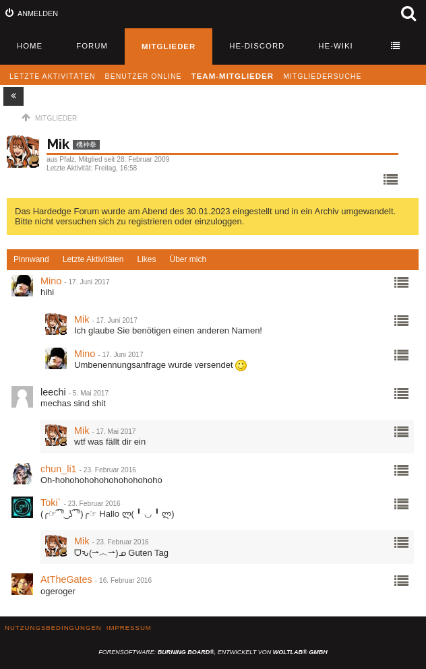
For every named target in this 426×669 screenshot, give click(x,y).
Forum (92, 46)
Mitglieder (168, 46)
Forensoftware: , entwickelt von (212, 652)
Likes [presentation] (146, 259)
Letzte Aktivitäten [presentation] (93, 259)
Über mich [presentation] (187, 259)
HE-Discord (256, 46)
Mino (50, 281)
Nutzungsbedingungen (53, 627)
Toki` (50, 502)
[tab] (31, 260)
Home (29, 46)
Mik (81, 319)
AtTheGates (66, 579)
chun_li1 (58, 469)
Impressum (129, 627)
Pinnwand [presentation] (31, 259)
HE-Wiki (335, 46)
